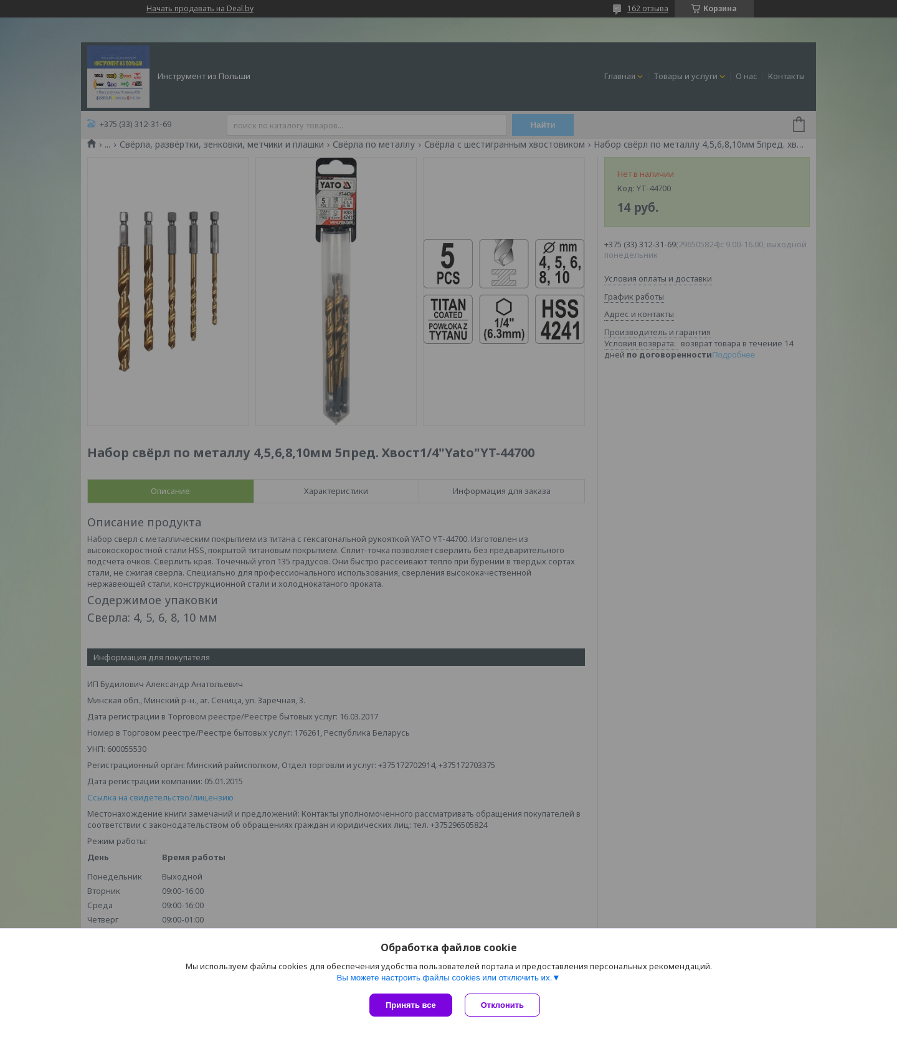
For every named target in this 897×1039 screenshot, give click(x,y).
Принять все (411, 1005)
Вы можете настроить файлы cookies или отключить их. (444, 977)
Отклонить (502, 1005)
